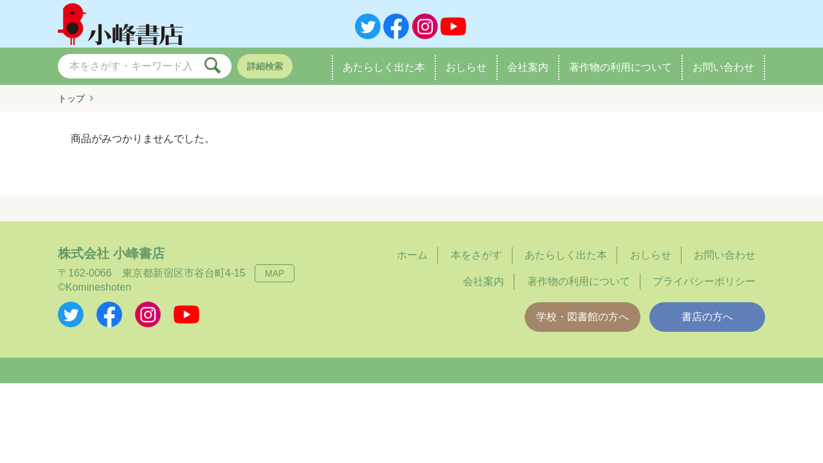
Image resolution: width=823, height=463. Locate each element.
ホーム (412, 255)
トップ (71, 98)
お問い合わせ (723, 67)
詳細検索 (265, 66)
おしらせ (466, 67)
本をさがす (476, 255)
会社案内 (527, 67)
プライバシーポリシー (704, 281)
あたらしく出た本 (384, 67)
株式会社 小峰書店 (111, 253)
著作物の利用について (620, 67)
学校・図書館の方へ (582, 316)
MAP (274, 273)
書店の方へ (707, 316)
